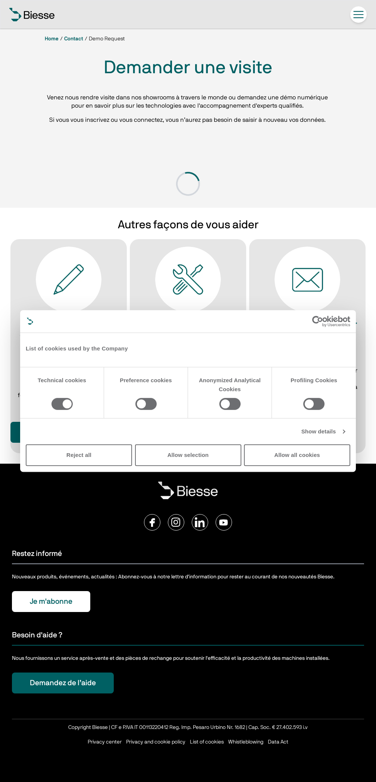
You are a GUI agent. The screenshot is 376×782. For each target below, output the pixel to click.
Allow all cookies (297, 455)
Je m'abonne (51, 601)
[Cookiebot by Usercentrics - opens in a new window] (317, 321)
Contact (73, 38)
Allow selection (188, 455)
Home (52, 38)
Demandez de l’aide (63, 683)
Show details (318, 431)
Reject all (78, 455)
